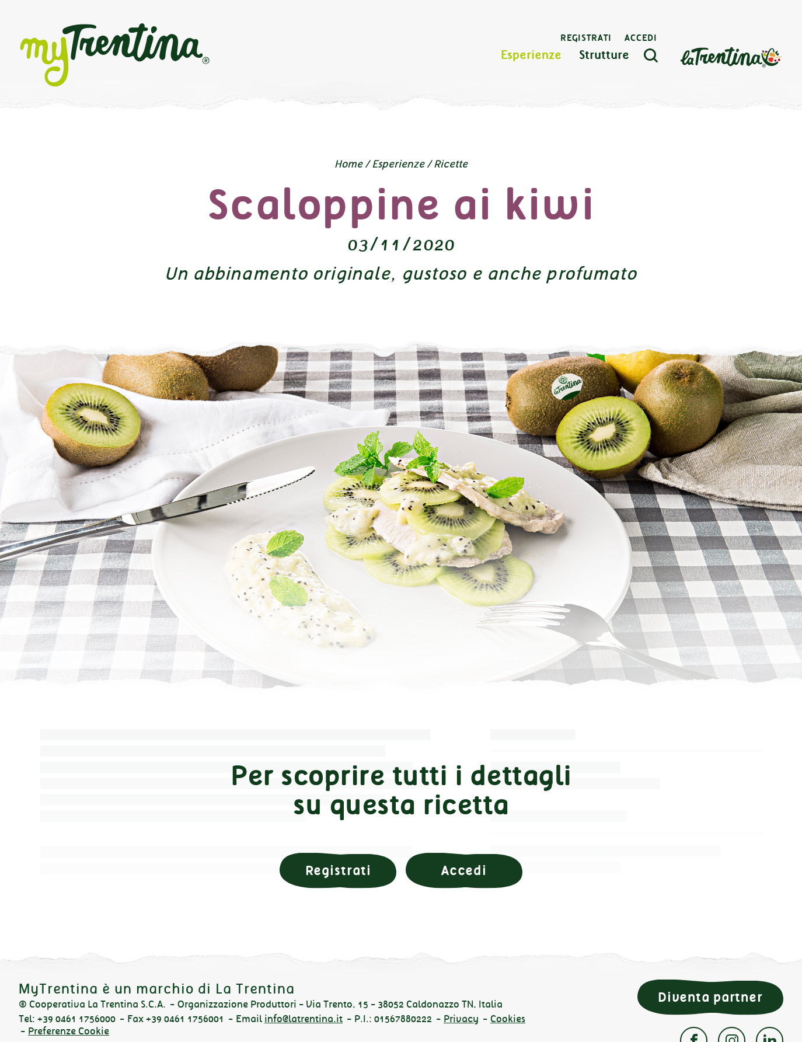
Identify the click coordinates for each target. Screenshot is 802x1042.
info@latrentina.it (303, 1018)
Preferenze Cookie (68, 1031)
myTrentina (115, 55)
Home (348, 164)
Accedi (641, 38)
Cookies (507, 1018)
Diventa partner (710, 997)
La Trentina (730, 56)
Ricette (451, 164)
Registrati (586, 38)
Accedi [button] (464, 870)
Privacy (461, 1018)
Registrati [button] (338, 870)
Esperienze (531, 55)
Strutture (604, 55)
